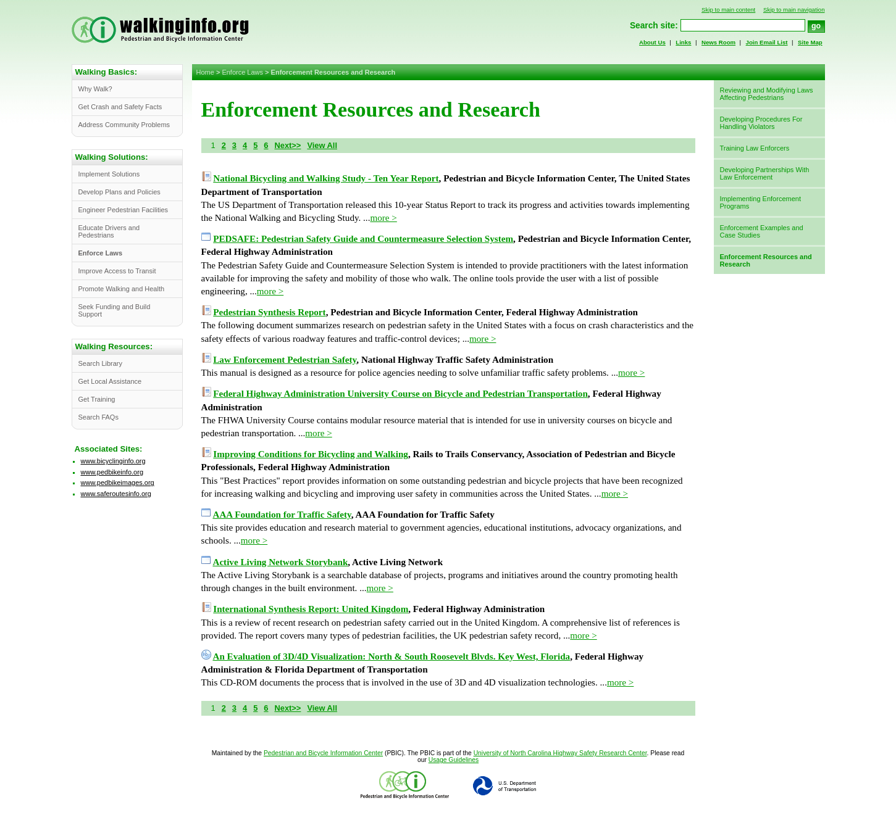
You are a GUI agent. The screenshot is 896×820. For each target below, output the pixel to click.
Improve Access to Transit (117, 271)
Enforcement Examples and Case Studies (761, 231)
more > (383, 218)
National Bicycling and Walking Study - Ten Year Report (325, 178)
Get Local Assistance (110, 381)
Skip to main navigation (794, 9)
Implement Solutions (109, 174)
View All (322, 145)
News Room (718, 42)
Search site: (654, 25)
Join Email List (767, 42)
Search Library (100, 363)
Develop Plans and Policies (119, 192)
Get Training (96, 399)
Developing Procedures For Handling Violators (761, 122)
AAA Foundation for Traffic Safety (281, 515)
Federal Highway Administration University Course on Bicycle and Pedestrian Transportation (400, 394)
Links (683, 42)
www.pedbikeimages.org (117, 482)
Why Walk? (95, 89)
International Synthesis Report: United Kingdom (310, 609)
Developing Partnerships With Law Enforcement (765, 173)
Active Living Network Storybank (280, 562)
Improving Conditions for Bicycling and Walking (310, 454)
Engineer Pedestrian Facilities (123, 209)
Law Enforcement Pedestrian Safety (284, 360)
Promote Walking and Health (121, 288)
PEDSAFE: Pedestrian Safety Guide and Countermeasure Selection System (363, 239)
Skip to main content (728, 9)
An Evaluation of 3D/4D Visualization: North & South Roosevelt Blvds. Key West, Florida (391, 656)
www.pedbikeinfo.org (112, 472)
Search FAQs (98, 417)
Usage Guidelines (454, 759)
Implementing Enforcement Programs (760, 202)
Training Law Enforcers (755, 148)
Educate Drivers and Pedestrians (109, 231)
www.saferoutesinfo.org (116, 493)
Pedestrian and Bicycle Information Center (323, 753)
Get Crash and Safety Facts (120, 106)
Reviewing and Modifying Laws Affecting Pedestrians (766, 93)
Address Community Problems (124, 124)
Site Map (810, 42)
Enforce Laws (242, 72)
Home (205, 72)
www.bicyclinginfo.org (113, 461)
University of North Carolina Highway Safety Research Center (560, 753)
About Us (652, 42)
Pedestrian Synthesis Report (269, 312)
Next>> (287, 145)
